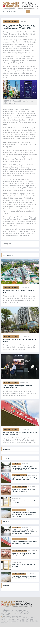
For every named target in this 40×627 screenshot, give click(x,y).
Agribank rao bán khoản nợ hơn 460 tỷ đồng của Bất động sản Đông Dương (20, 433)
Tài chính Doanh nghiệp (19, 510)
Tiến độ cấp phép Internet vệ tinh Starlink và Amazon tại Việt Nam (17, 387)
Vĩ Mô (16, 463)
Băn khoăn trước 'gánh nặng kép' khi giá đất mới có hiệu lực (19, 340)
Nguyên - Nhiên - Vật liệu (20, 487)
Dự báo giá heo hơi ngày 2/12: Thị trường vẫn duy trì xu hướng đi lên (23, 490)
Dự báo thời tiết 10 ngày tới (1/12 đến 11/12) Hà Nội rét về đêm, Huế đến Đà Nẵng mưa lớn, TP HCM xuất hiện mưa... (24, 468)
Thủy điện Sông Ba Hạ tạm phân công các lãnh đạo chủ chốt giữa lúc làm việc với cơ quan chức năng (24, 514)
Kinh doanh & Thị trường (11, 21)
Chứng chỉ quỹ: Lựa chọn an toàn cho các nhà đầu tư (23, 502)
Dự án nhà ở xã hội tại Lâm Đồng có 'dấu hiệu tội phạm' (18, 291)
